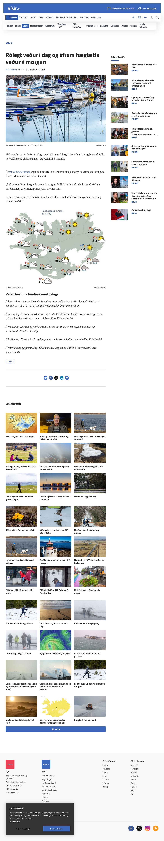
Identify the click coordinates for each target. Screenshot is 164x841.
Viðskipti (106, 769)
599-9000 (14, 793)
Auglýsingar (47, 780)
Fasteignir (135, 769)
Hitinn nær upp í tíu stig (85, 497)
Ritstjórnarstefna (49, 787)
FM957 (134, 787)
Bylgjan (134, 783)
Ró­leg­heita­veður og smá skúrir (20, 530)
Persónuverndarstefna (15, 782)
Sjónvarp (106, 783)
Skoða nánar (15, 822)
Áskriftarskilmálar (49, 790)
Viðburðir (135, 776)
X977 (133, 791)
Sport (104, 773)
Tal (132, 794)
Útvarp (105, 787)
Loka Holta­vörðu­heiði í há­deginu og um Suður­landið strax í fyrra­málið (21, 687)
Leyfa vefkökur (56, 829)
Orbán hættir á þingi (141, 210)
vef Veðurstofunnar (19, 171)
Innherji (134, 765)
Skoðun (105, 780)
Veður (10, 361)
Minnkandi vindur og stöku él (19, 624)
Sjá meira (56, 729)
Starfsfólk (46, 794)
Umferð (45, 798)
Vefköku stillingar (23, 829)
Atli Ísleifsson (11, 70)
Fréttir (105, 765)
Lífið (104, 776)
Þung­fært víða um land (85, 720)
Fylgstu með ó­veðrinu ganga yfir (55, 654)
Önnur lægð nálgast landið (18, 654)
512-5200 (50, 776)
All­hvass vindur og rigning (86, 624)
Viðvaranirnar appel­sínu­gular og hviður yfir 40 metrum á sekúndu (55, 687)
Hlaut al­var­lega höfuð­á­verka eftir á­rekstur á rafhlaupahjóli (142, 83)
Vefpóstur (46, 801)
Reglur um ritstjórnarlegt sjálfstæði (16, 777)
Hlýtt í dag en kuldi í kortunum (20, 437)
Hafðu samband (49, 783)
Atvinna (134, 773)
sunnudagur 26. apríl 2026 (123, 8)
